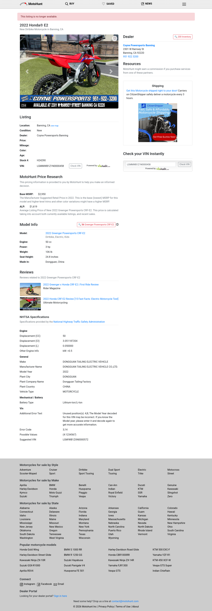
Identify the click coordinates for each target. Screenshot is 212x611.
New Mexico (56, 526)
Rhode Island (145, 530)
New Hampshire (176, 523)
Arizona (83, 508)
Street (171, 473)
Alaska (53, 508)
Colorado (173, 508)
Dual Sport (114, 469)
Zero (170, 496)
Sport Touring (86, 473)
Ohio (170, 526)
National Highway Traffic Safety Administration (79, 321)
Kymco (23, 492)
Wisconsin (84, 537)
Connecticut (26, 511)
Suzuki (23, 496)
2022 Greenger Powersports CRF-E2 (65, 233)
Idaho (23, 515)
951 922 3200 (130, 56)
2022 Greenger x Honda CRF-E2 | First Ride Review (71, 284)
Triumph (53, 496)
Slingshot (173, 492)
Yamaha (142, 496)
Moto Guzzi (55, 492)
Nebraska (113, 523)
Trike (140, 473)
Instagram (29, 584)
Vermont (142, 534)
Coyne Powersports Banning (139, 45)
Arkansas (113, 508)
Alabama (25, 508)
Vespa (82, 496)
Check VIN (75, 166)
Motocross (173, 469)
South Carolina (176, 530)
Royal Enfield (115, 492)
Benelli (82, 485)
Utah (111, 534)
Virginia (172, 534)
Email (61, 584)
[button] (27, 71)
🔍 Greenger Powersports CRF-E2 (96, 224)
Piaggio (83, 492)
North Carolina (116, 526)
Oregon (53, 530)
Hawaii (171, 511)
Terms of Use (123, 606)
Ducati (141, 485)
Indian (111, 488)
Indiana (83, 515)
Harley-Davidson (29, 488)
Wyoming (113, 537)
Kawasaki (173, 488)
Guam (141, 511)
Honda (53, 488)
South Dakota (27, 534)
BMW (52, 485)
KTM (140, 488)
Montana (84, 523)
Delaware (54, 511)
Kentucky (173, 515)
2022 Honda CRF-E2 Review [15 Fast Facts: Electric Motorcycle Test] (80, 298)
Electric (142, 469)
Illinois (52, 515)
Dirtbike (83, 469)
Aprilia (23, 485)
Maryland (84, 519)
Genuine (172, 485)
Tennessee (55, 534)
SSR (140, 492)
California (143, 508)
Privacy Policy (106, 606)
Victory (112, 496)
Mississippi (26, 523)
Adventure (25, 469)
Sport (52, 473)
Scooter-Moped (28, 473)
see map (54, 126)
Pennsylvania (86, 530)
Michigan (143, 519)
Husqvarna (85, 488)
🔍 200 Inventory (183, 36)
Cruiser (53, 469)
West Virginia (56, 537)
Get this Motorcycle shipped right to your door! (151, 90)
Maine (52, 519)
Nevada (142, 523)
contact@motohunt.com (125, 601)
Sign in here (60, 596)
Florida (82, 511)
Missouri (54, 523)
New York (84, 526)
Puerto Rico (114, 530)
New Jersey (26, 526)
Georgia (112, 511)
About (135, 606)
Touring (112, 473)
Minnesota (173, 519)
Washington (26, 537)
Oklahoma (25, 530)
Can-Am (112, 485)
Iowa (111, 515)
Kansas (142, 515)
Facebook (46, 584)
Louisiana (25, 519)
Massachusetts (116, 519)
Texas (82, 534)
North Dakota (145, 526)
